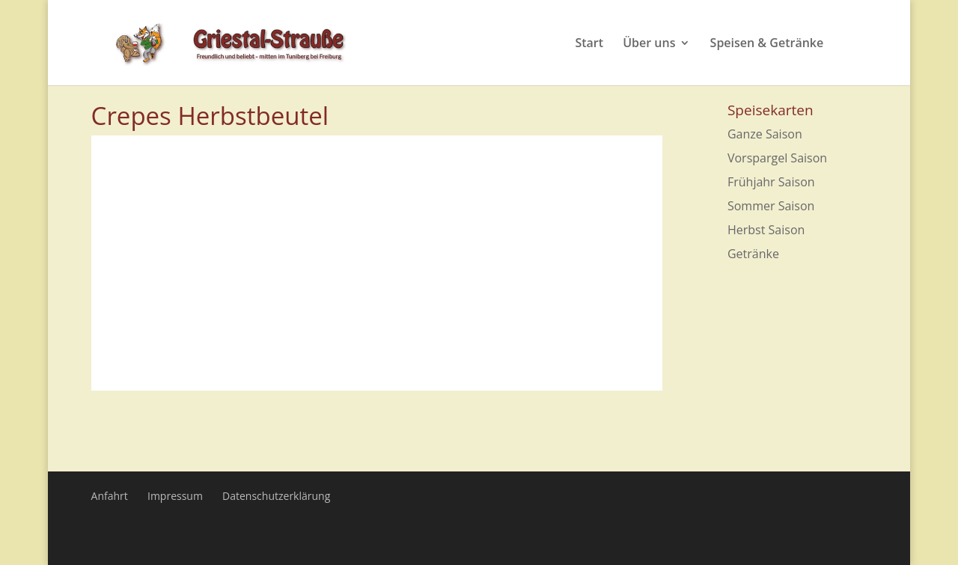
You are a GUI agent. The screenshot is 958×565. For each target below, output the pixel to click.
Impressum (175, 496)
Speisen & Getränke (767, 44)
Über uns (649, 44)
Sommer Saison (770, 206)
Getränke (753, 253)
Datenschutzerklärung (276, 496)
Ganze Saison (764, 134)
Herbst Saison (766, 230)
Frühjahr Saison (771, 182)
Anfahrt (109, 496)
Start (589, 44)
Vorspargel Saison (777, 158)
